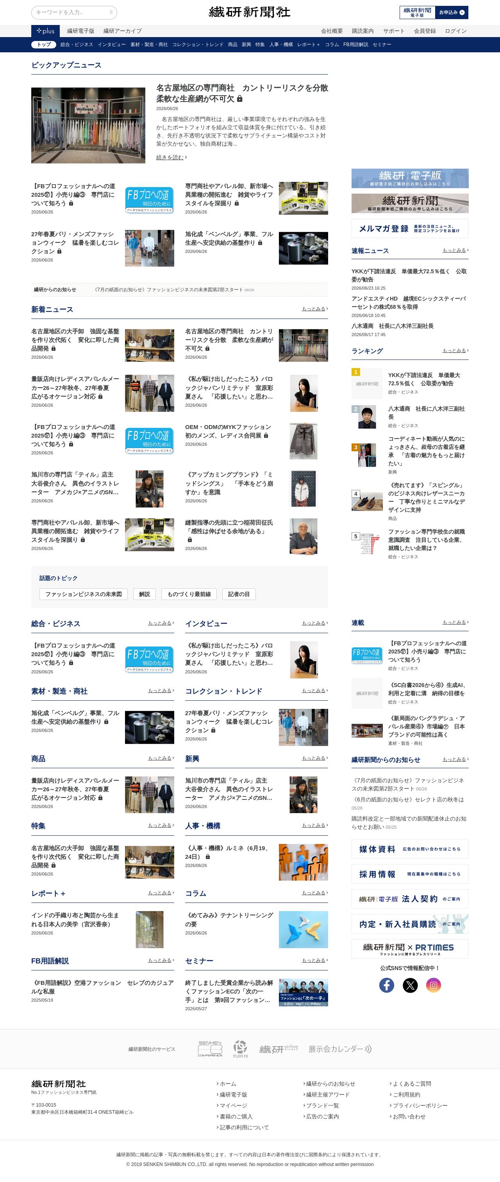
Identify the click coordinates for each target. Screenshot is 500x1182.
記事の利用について (243, 1127)
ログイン (456, 31)
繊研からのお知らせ (55, 289)
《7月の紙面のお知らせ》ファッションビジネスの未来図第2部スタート (168, 289)
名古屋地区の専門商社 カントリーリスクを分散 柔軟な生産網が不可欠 (229, 340)
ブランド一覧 (321, 1105)
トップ (44, 44)
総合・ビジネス (77, 44)
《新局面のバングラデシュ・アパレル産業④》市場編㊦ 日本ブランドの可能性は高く (426, 726)
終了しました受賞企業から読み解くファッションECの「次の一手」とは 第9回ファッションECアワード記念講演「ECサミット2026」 (229, 1000)
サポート (394, 31)
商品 (233, 44)
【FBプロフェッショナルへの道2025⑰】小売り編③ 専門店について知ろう (73, 194)
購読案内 (363, 31)
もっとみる (315, 309)
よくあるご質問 (410, 1084)
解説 (144, 594)
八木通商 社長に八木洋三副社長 (393, 326)
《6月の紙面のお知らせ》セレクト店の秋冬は (408, 799)
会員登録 (425, 31)
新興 (246, 44)
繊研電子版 (81, 31)
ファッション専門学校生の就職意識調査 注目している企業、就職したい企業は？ (426, 540)
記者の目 (239, 594)
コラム (332, 44)
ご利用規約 (405, 1094)
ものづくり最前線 (189, 594)
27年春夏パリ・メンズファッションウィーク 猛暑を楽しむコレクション (75, 243)
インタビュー (112, 44)
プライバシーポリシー (419, 1105)
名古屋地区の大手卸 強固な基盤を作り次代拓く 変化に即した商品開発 (75, 340)
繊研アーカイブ (123, 31)
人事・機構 (281, 44)
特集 (260, 44)
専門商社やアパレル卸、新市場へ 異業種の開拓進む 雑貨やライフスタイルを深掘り (232, 194)
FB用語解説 (355, 44)
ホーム (226, 1084)
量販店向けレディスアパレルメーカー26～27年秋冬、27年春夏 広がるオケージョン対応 (75, 387)
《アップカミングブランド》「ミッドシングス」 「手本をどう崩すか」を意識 (229, 483)
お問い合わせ (408, 1116)
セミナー (382, 44)
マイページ (232, 1105)
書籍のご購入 (235, 1116)
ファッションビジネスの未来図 (83, 594)
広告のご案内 (321, 1116)
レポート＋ (309, 44)
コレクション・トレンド (198, 44)
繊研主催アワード (327, 1094)
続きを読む (171, 157)
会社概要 (332, 31)
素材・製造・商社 (149, 44)
